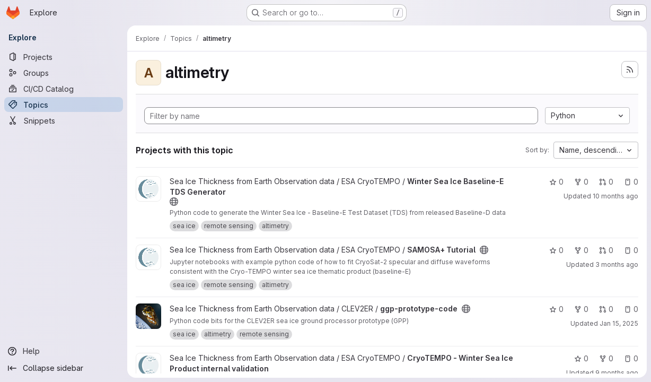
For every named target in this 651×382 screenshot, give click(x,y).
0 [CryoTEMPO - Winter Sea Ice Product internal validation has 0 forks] (606, 358)
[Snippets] (63, 120)
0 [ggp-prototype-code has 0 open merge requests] (606, 309)
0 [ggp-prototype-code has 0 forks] (581, 309)
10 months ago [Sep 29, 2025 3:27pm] (615, 196)
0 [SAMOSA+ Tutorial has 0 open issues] (631, 250)
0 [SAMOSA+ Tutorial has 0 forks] (581, 250)
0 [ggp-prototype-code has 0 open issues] (631, 309)
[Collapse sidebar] (63, 368)
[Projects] (63, 56)
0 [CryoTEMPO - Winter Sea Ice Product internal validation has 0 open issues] (631, 358)
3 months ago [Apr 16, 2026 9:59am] (616, 264)
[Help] (63, 351)
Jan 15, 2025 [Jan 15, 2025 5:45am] (619, 323)
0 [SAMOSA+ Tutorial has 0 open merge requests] (606, 250)
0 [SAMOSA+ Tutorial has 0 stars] (556, 250)
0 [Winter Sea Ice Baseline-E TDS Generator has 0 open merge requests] (606, 181)
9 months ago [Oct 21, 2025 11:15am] (616, 373)
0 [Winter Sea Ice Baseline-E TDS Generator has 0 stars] (556, 181)
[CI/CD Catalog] (63, 88)
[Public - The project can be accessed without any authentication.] (174, 201)
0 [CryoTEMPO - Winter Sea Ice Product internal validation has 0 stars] (581, 358)
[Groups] (63, 72)
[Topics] (63, 104)
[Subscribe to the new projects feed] (629, 69)
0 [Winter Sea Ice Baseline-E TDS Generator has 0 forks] (581, 181)
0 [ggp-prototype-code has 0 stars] (556, 309)
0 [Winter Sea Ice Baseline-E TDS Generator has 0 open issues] (631, 181)
